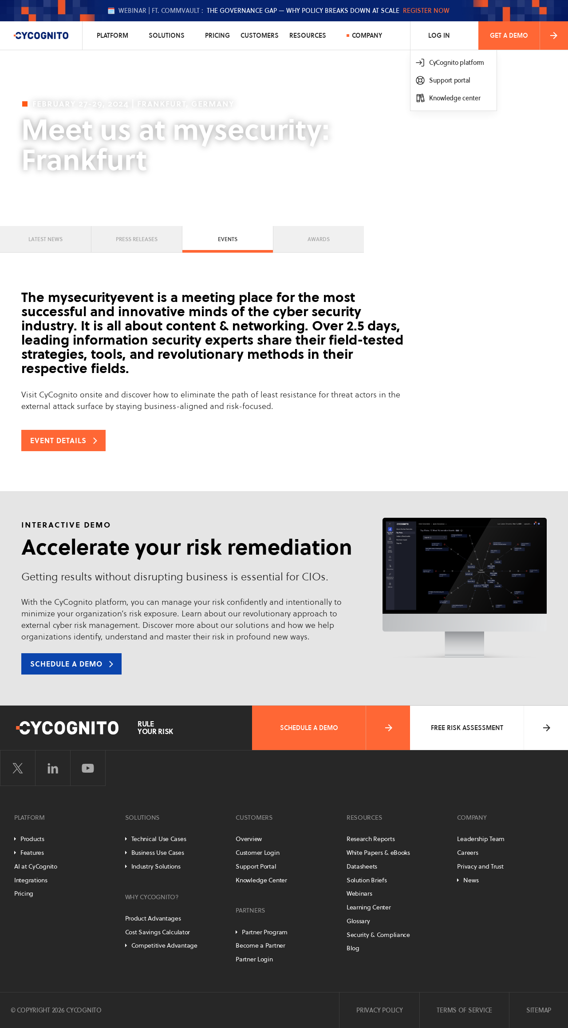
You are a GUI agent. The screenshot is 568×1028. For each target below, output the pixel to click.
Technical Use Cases (158, 838)
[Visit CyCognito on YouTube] (88, 768)
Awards (319, 239)
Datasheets (362, 866)
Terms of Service (464, 1010)
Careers (467, 852)
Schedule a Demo (337, 727)
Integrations (30, 880)
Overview (249, 838)
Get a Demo (524, 35)
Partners (250, 910)
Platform (112, 35)
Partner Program (265, 932)
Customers (260, 35)
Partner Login (254, 959)
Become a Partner (260, 945)
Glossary (358, 921)
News (470, 880)
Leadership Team (481, 838)
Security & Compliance (378, 934)
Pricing (217, 35)
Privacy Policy (379, 1010)
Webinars (359, 893)
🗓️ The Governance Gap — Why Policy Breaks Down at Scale (278, 10)
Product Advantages (153, 918)
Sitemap (538, 1010)
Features (32, 852)
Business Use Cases (157, 852)
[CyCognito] (41, 35)
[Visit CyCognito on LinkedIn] (53, 768)
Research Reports (371, 838)
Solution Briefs (367, 880)
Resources (307, 35)
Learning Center (369, 907)
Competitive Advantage (164, 945)
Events (227, 239)
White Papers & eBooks (378, 852)
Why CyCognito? (152, 897)
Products (32, 838)
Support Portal (256, 866)
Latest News (45, 239)
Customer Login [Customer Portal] (257, 852)
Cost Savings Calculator (157, 932)
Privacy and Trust (480, 866)
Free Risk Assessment (491, 727)
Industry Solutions (156, 866)
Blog (353, 948)
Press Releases (137, 239)
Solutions (167, 35)
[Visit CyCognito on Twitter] (18, 768)
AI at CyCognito (35, 866)
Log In (439, 35)
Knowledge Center (261, 880)
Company (367, 35)
